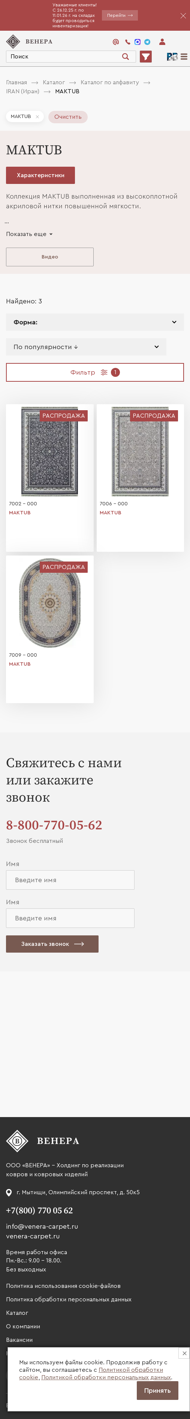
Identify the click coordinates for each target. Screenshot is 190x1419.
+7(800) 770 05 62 (39, 1210)
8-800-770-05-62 (54, 825)
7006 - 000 (114, 503)
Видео (50, 257)
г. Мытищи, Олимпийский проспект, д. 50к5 (78, 1192)
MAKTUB (21, 116)
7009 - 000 (23, 655)
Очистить (68, 117)
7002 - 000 (23, 503)
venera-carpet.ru (33, 1236)
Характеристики (40, 175)
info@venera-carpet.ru (42, 1226)
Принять (157, 1390)
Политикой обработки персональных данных (106, 1377)
